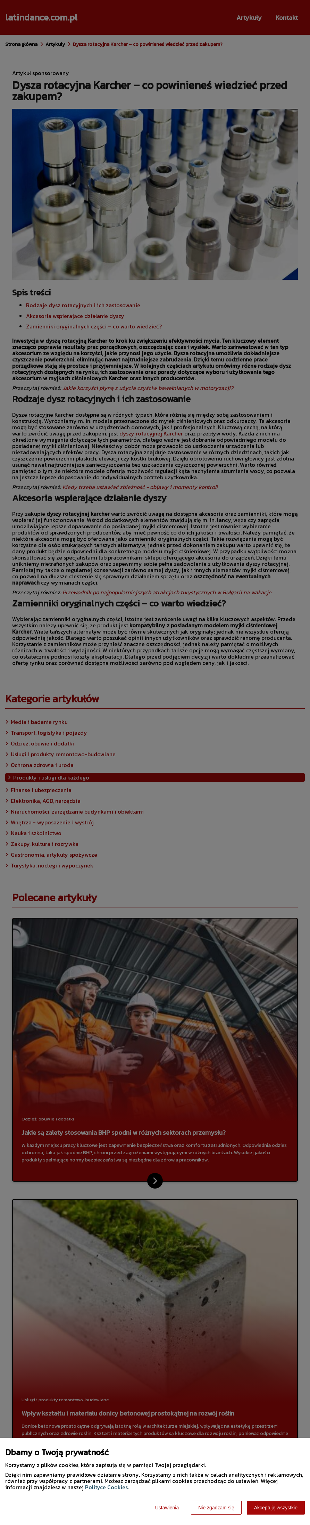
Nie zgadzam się (216, 1507)
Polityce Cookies (106, 1487)
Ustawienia (167, 1507)
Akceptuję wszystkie (276, 1507)
